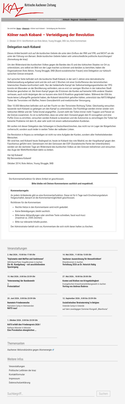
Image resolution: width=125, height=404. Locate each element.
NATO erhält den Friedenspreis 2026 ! (24, 324)
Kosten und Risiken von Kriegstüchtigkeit (80, 280)
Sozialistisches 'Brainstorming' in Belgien (80, 302)
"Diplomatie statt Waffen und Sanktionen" (25, 258)
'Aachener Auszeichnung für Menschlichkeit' (81, 258)
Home (19, 28)
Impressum (14, 378)
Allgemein (25, 28)
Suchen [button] (103, 394)
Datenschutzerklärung (19, 382)
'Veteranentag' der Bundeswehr (21, 280)
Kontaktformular (17, 374)
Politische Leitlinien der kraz (22, 370)
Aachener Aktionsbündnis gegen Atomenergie (30, 350)
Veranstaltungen (17, 366)
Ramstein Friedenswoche (18, 302)
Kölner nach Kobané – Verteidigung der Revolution (50, 34)
